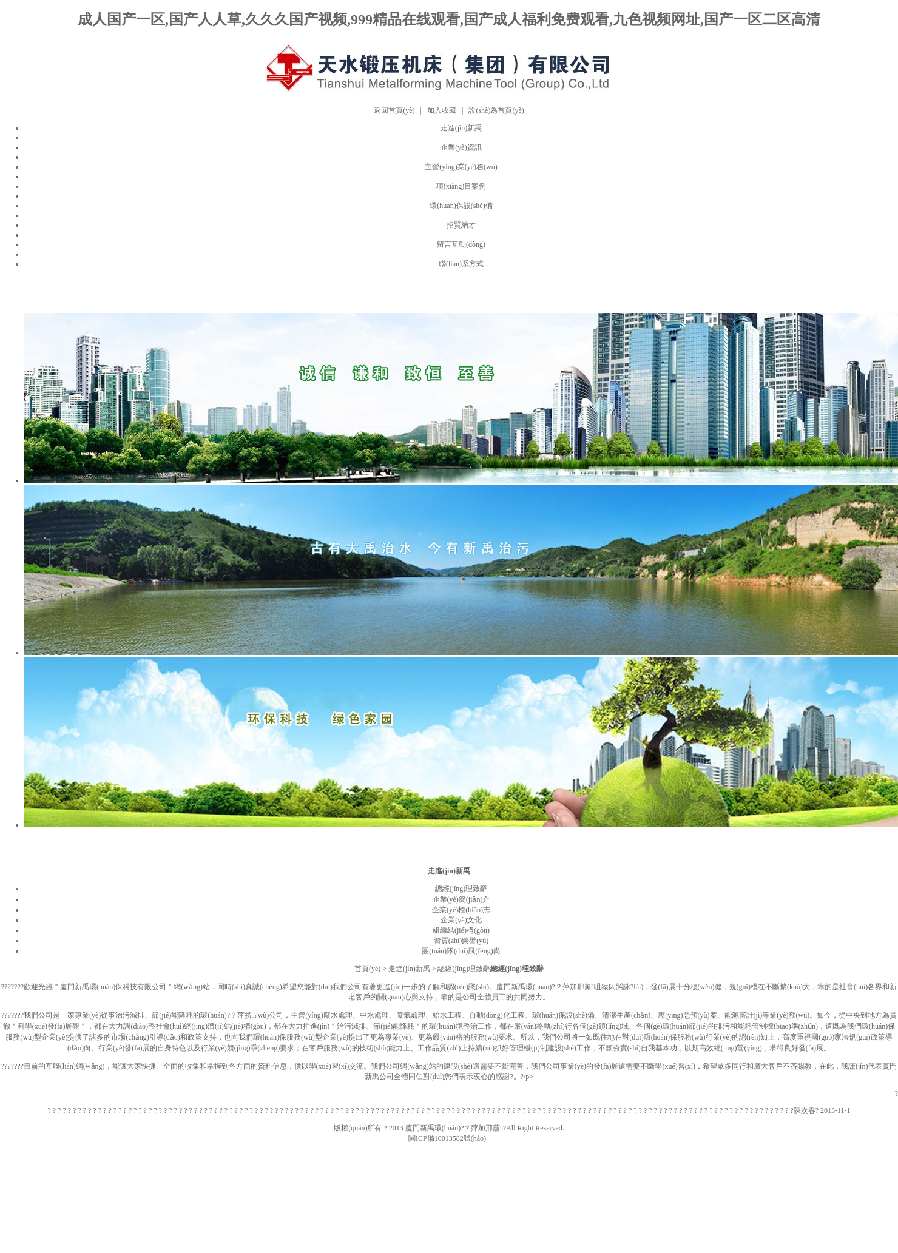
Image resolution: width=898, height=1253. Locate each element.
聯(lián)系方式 (461, 264)
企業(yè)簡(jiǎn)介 (461, 899)
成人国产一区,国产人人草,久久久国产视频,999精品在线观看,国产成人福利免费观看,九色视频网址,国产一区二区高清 (449, 19)
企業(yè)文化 (461, 920)
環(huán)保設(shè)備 (461, 205)
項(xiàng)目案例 (461, 186)
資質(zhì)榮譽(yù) (461, 940)
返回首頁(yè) (394, 110)
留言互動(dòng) (461, 244)
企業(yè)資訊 (461, 147)
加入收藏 (441, 110)
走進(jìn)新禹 (461, 128)
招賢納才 (461, 225)
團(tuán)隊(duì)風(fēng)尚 (461, 951)
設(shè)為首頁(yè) (496, 110)
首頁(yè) (367, 968)
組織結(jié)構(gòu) (461, 930)
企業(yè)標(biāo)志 (461, 909)
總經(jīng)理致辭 (461, 888)
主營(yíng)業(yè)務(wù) (461, 167)
